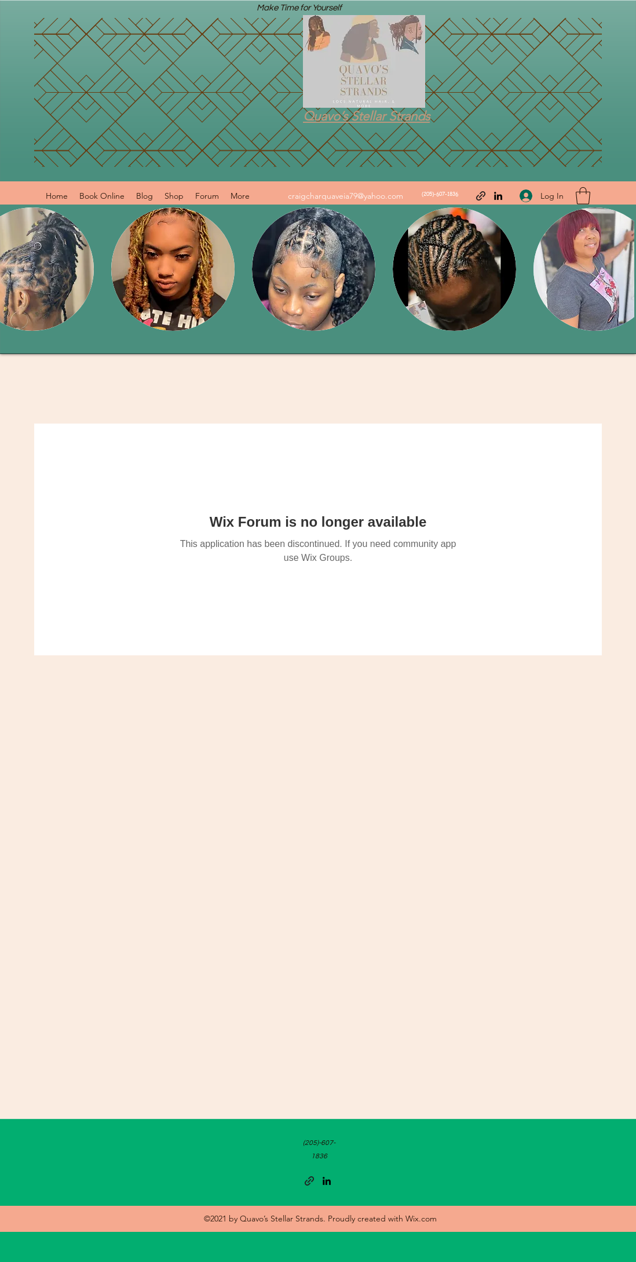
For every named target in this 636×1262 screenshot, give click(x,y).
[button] (583, 196)
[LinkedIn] (498, 196)
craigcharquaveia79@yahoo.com (345, 196)
